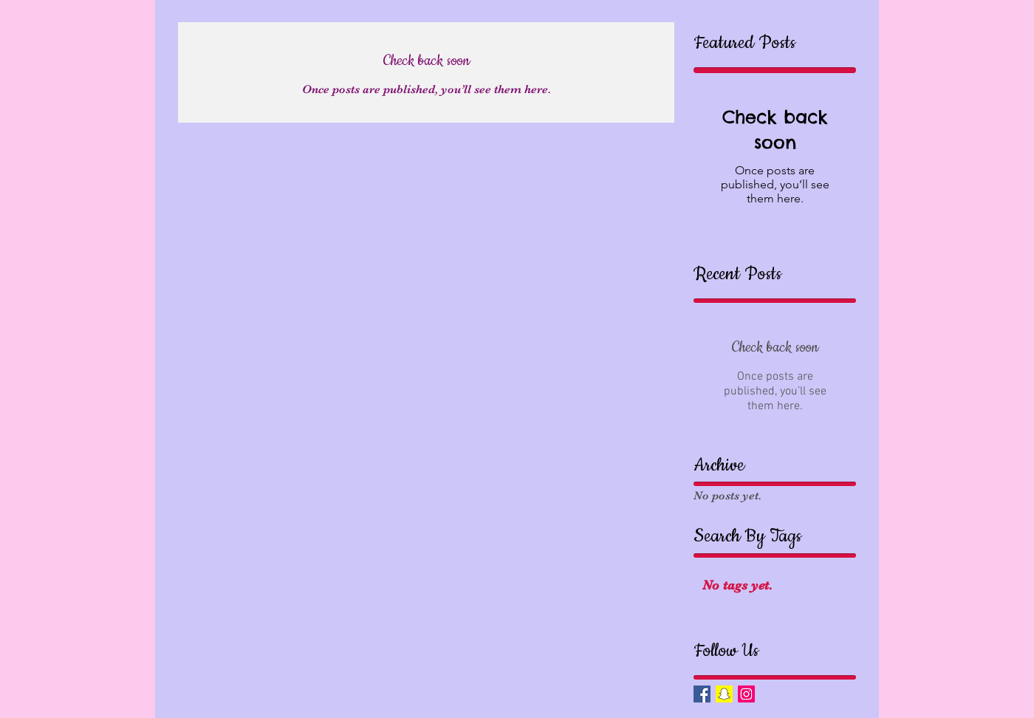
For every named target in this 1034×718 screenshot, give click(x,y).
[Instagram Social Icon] (746, 693)
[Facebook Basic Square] (702, 693)
